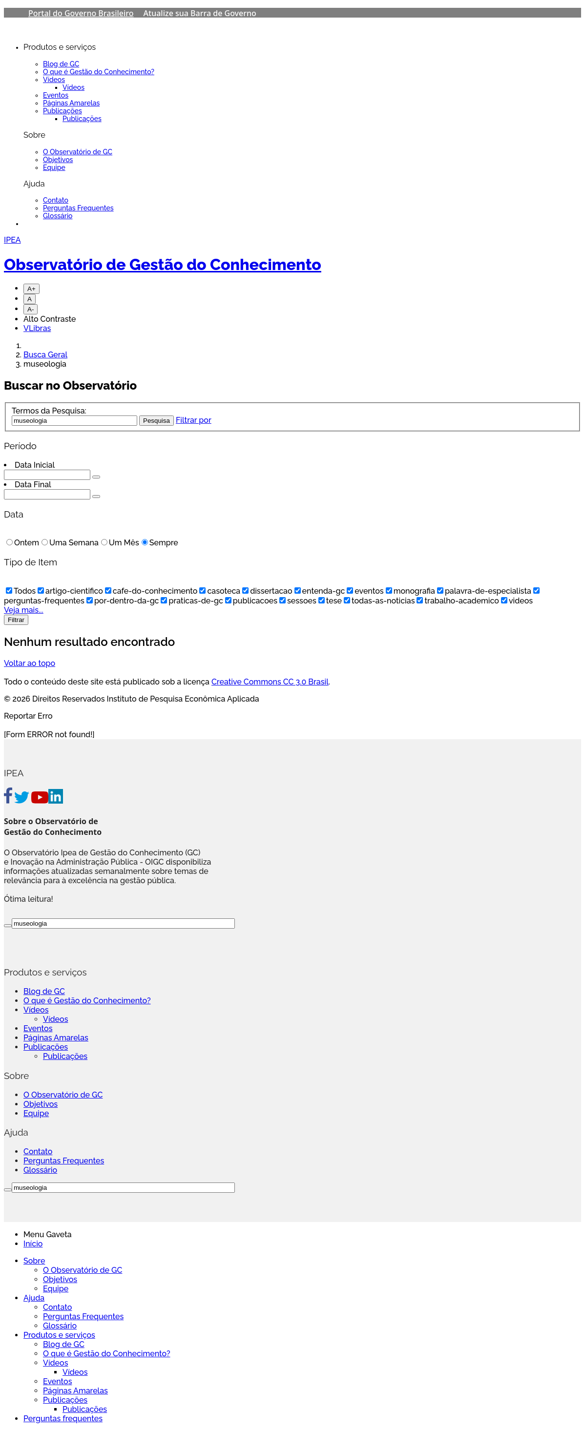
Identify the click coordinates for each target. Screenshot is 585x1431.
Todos (21, 591)
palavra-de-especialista (484, 591)
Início (32, 1243)
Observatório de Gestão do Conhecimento (162, 264)
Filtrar (16, 619)
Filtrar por (193, 420)
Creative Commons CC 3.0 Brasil (270, 681)
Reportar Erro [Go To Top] (28, 716)
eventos (365, 591)
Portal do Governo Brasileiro (81, 13)
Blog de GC (61, 64)
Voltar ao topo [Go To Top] (29, 663)
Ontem (22, 542)
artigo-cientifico (70, 591)
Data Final (33, 484)
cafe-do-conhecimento (151, 591)
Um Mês (120, 542)
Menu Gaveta (47, 1234)
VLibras (37, 328)
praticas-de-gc (192, 600)
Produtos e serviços (59, 1335)
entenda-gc (319, 591)
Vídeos (54, 79)
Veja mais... (23, 610)
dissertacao (267, 591)
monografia (410, 591)
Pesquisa (156, 420)
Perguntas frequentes (63, 1418)
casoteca (219, 591)
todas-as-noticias (379, 600)
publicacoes (251, 600)
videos (517, 600)
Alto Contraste (49, 319)
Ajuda (33, 1298)
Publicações (62, 111)
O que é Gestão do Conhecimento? (98, 72)
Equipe (54, 167)
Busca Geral (45, 354)
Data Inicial (35, 465)
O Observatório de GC (77, 152)
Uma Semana (70, 542)
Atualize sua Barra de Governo (200, 13)
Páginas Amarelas (71, 103)
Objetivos (58, 160)
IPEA (12, 240)
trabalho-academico (458, 600)
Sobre (34, 1260)
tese (330, 600)
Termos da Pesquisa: (49, 410)
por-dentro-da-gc (122, 600)
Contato (55, 200)
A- (30, 309)
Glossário (58, 216)
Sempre (160, 542)
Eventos (55, 95)
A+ (31, 288)
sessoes (297, 600)
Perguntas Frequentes (78, 208)
